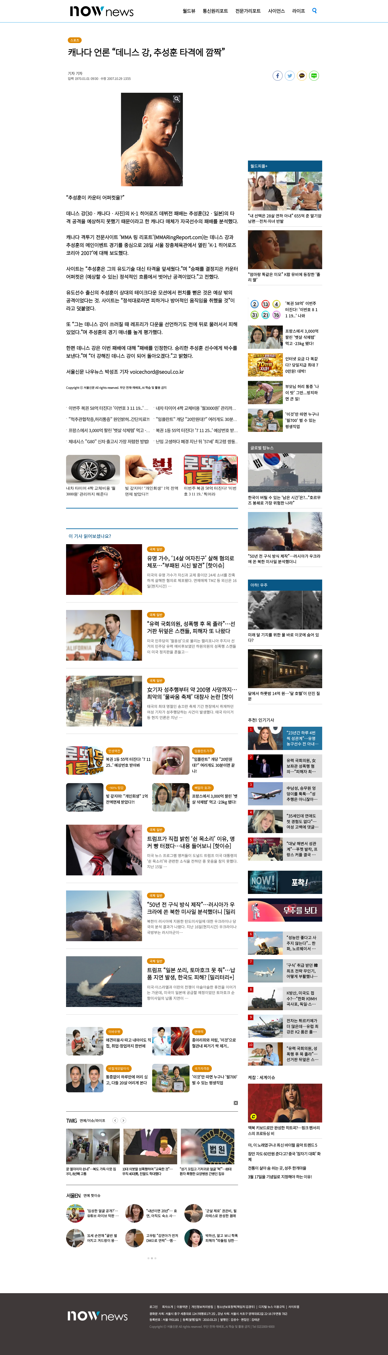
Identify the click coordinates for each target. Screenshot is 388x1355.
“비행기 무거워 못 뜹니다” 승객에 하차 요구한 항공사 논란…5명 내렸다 (90, 1171)
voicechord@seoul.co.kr (157, 371)
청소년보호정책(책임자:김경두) (236, 1307)
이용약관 (182, 1307)
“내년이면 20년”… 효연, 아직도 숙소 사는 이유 (161, 1215)
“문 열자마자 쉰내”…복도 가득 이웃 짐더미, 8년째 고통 (147, 1171)
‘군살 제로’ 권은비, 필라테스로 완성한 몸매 (221, 1213)
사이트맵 (293, 1307)
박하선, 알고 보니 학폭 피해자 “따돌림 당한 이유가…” (221, 1240)
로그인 (153, 1307)
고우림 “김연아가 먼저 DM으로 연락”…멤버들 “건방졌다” (162, 1240)
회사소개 (167, 1307)
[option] (91, 1154)
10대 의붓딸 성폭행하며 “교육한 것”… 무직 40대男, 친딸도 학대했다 (205, 1171)
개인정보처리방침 (202, 1307)
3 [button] (155, 1258)
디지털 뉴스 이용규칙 (272, 1307)
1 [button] (148, 1258)
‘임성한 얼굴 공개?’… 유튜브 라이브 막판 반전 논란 (103, 1215)
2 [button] (152, 1258)
